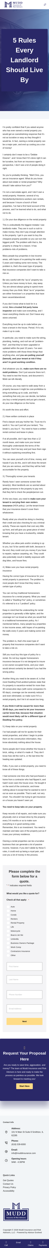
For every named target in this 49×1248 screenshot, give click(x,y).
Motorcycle (15, 931)
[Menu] (45, 4)
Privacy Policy (9, 1187)
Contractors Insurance (20, 951)
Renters (14, 919)
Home (13, 911)
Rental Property (17, 923)
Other (13, 955)
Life (12, 927)
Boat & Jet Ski (17, 935)
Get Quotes (8, 1180)
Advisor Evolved (35, 1232)
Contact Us (8, 1184)
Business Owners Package (22, 943)
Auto (13, 907)
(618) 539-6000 (18, 1144)
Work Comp (16, 947)
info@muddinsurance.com (23, 1153)
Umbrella (15, 939)
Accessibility (8, 1191)
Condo (13, 915)
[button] (24, 1086)
